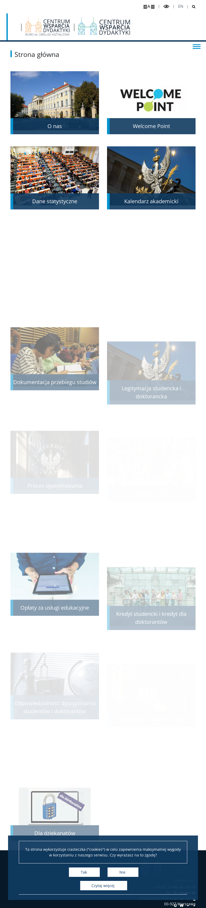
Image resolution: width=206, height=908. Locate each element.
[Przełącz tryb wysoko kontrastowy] (166, 6)
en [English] (180, 6)
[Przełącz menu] (196, 46)
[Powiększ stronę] (145, 7)
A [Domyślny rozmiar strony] (149, 6)
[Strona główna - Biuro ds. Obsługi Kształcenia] (47, 26)
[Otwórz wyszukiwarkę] (191, 7)
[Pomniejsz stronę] (152, 7)
